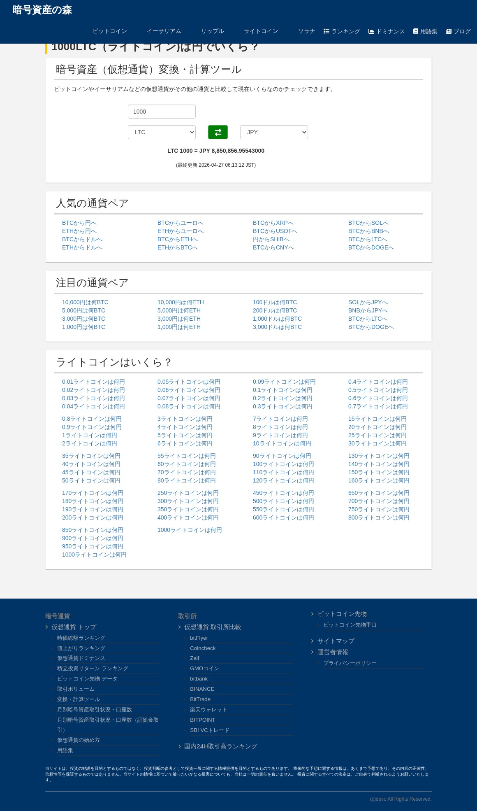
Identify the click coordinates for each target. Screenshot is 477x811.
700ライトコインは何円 (379, 501)
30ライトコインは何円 (377, 443)
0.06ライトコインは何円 (188, 390)
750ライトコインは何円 (379, 509)
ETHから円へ (79, 231)
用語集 (425, 31)
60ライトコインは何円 (186, 464)
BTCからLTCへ (367, 239)
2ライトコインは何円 (89, 443)
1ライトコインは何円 (89, 435)
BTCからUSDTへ (275, 231)
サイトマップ (335, 640)
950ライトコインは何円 (92, 546)
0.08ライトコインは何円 (188, 406)
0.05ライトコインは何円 (188, 381)
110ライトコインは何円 (283, 472)
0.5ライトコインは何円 (378, 390)
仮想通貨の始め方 (78, 740)
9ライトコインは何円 (280, 435)
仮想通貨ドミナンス (81, 658)
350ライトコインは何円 (188, 509)
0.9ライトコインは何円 (92, 427)
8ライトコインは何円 (280, 427)
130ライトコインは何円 (379, 455)
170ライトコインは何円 (92, 492)
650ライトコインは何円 (379, 492)
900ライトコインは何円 (92, 538)
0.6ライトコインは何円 (378, 398)
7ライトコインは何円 (280, 418)
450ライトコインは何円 (283, 492)
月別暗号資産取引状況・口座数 (94, 709)
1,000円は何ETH (179, 327)
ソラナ (301, 31)
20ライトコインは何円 (377, 427)
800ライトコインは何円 (379, 517)
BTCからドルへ (82, 239)
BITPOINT (202, 720)
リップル (207, 31)
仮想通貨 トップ (73, 626)
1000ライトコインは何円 (94, 554)
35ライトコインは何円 (91, 455)
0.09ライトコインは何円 (284, 381)
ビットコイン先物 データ (87, 679)
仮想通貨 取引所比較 (212, 626)
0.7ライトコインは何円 (378, 406)
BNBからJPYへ (368, 310)
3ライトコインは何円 (185, 418)
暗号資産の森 (42, 10)
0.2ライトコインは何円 (283, 398)
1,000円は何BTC (83, 327)
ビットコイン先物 (342, 613)
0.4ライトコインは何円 (378, 381)
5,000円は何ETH (179, 310)
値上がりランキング (81, 648)
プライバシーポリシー (350, 663)
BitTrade (200, 699)
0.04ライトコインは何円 (93, 406)
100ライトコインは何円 (283, 464)
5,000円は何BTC (83, 310)
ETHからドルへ (82, 247)
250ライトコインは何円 (188, 492)
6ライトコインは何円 (185, 443)
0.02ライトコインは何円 (93, 390)
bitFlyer (199, 638)
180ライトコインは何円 (92, 501)
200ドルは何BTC (275, 310)
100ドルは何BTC (275, 302)
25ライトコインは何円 (377, 435)
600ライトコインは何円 (283, 517)
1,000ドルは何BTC (277, 318)
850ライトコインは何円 (92, 530)
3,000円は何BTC (83, 318)
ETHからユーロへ (180, 231)
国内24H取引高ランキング (220, 746)
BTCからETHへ (177, 239)
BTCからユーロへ (180, 222)
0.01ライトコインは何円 (93, 381)
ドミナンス (386, 31)
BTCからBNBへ (368, 231)
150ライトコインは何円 (379, 472)
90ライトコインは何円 (282, 455)
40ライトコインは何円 (91, 464)
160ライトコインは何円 (379, 480)
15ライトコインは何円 (377, 418)
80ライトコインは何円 (186, 480)
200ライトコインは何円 (92, 517)
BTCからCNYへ (273, 247)
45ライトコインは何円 (91, 472)
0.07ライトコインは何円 (188, 398)
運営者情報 (332, 651)
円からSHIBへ (271, 239)
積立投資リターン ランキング (92, 668)
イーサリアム (158, 31)
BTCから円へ (79, 222)
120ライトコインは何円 (283, 480)
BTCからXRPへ (273, 222)
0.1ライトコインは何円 (283, 390)
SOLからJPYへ (368, 302)
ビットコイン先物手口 (350, 625)
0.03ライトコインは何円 (93, 398)
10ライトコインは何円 (282, 443)
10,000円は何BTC (85, 302)
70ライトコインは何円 (186, 472)
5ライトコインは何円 (185, 435)
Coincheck (202, 648)
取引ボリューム (76, 689)
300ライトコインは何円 (188, 501)
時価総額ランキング (81, 638)
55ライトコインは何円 (186, 455)
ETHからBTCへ (177, 247)
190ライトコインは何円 (92, 509)
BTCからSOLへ (368, 222)
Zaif (194, 658)
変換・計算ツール (78, 699)
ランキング (342, 31)
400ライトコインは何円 (188, 517)
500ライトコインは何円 (283, 501)
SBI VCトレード (209, 730)
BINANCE (202, 689)
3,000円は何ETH (179, 318)
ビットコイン (104, 31)
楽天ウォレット (208, 709)
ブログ (458, 31)
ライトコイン (255, 31)
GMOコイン (204, 668)
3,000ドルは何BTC (277, 327)
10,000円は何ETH (180, 302)
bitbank (199, 679)
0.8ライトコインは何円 (92, 418)
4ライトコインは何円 (185, 427)
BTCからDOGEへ (371, 247)
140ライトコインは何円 (379, 464)
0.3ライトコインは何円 (283, 406)
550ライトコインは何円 (283, 509)
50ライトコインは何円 (91, 480)
